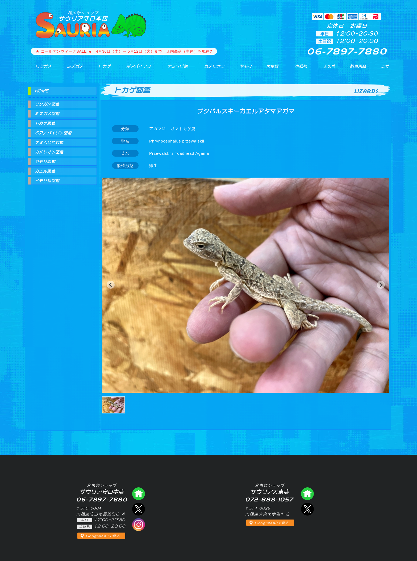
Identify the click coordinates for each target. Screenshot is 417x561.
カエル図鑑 (45, 171)
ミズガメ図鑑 (47, 114)
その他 (330, 69)
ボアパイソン (133, 69)
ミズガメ (71, 69)
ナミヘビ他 (173, 69)
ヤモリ (241, 69)
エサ (383, 69)
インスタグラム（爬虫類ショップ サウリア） (138, 524)
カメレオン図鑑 (49, 152)
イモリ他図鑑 (47, 181)
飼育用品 (358, 69)
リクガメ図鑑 (47, 104)
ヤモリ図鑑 (45, 162)
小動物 (301, 69)
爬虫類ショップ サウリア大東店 (307, 493)
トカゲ (99, 69)
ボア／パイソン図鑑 (53, 133)
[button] (111, 285)
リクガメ (40, 69)
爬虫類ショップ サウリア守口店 (138, 493)
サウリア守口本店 (83, 16)
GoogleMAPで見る (103, 536)
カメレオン (210, 69)
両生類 (269, 69)
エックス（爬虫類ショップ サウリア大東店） (307, 509)
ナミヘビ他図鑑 (49, 142)
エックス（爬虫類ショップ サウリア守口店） (138, 509)
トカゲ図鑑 (45, 123)
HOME (42, 91)
